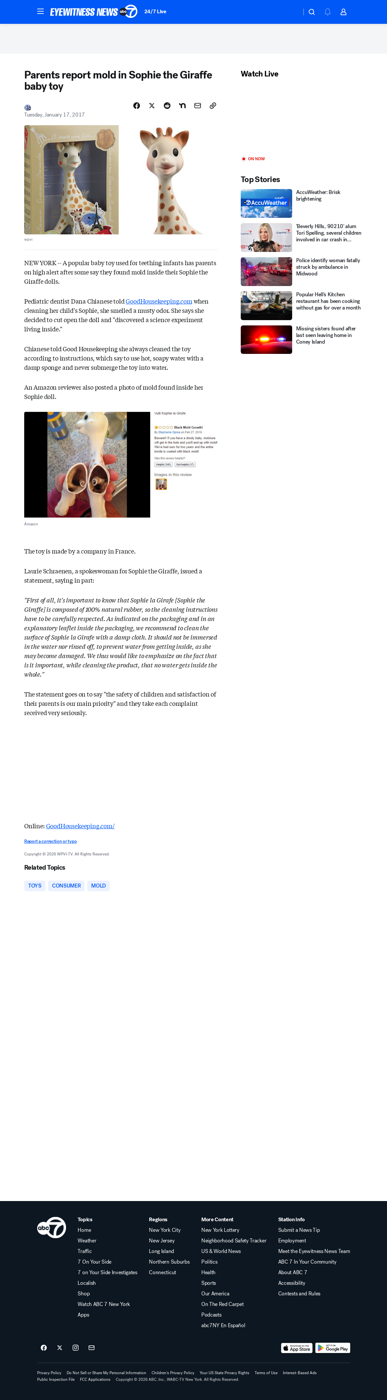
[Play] (302, 117)
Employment (292, 1240)
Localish (87, 1283)
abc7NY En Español (223, 1325)
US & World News (221, 1251)
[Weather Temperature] (291, 12)
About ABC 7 (292, 1272)
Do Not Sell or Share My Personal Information (106, 1373)
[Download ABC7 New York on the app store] (297, 1348)
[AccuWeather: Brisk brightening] (302, 203)
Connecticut (162, 1272)
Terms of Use (266, 1373)
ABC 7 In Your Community (307, 1262)
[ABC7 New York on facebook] (43, 1348)
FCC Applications (95, 1379)
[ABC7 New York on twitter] (59, 1348)
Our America (215, 1293)
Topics (85, 1219)
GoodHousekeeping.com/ (80, 825)
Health (208, 1272)
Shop (84, 1293)
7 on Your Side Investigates (107, 1272)
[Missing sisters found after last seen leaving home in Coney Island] (302, 339)
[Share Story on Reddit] (167, 105)
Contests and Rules (299, 1293)
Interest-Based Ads (300, 1373)
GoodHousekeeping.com (159, 301)
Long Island (161, 1251)
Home (84, 1230)
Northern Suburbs (169, 1262)
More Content (217, 1219)
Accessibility (291, 1283)
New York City (164, 1230)
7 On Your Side (94, 1262)
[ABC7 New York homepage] (94, 12)
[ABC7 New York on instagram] (75, 1348)
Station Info (291, 1219)
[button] (40, 11)
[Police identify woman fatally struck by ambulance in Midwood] (302, 271)
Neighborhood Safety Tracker (233, 1240)
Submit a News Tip (299, 1230)
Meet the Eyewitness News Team (314, 1251)
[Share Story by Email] (197, 105)
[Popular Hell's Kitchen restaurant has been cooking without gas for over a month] (302, 305)
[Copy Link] (213, 105)
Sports (208, 1283)
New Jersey (161, 1240)
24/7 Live (155, 11)
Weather (87, 1240)
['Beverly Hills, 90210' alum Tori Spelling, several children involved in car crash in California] (302, 237)
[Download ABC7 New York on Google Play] (332, 1348)
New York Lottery (220, 1230)
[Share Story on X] (152, 105)
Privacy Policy (49, 1373)
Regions (158, 1219)
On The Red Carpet (222, 1304)
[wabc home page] (51, 1227)
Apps (83, 1315)
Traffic (85, 1251)
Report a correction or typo (50, 841)
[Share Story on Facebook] (136, 105)
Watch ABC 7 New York (104, 1304)
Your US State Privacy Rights (224, 1373)
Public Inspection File (56, 1379)
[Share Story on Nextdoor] (182, 105)
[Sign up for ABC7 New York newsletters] (91, 1348)
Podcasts (211, 1315)
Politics (209, 1262)
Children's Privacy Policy (173, 1373)
